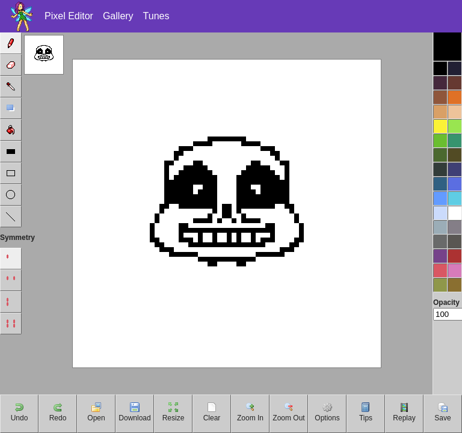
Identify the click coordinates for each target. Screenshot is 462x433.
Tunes (156, 16)
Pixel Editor (69, 16)
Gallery (118, 16)
